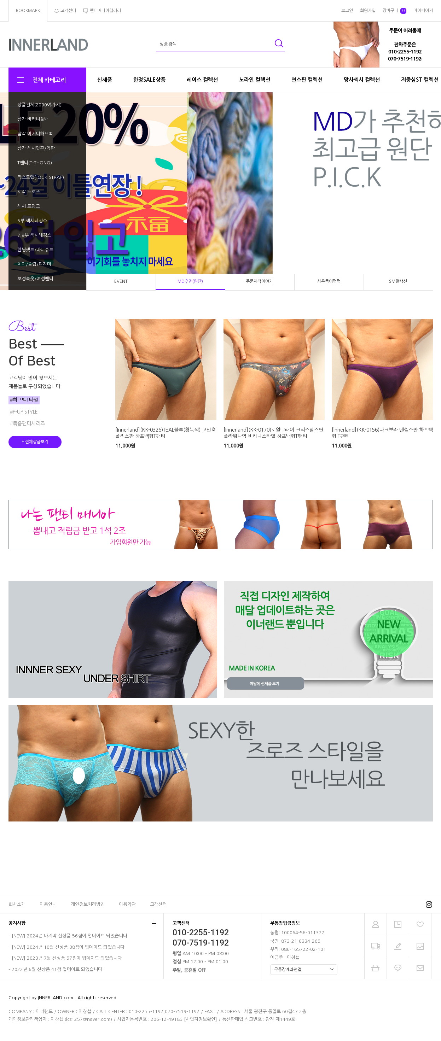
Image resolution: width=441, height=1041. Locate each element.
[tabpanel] (220, 191)
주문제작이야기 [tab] (259, 281)
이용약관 (127, 904)
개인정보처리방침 (88, 904)
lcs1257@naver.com (88, 1019)
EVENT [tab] (121, 281)
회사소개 (16, 904)
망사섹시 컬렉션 (362, 79)
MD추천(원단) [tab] (190, 281)
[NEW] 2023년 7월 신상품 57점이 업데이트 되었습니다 (67, 958)
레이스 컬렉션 (202, 79)
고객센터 (158, 904)
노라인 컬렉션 (254, 79)
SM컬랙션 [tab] (398, 281)
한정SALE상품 (149, 79)
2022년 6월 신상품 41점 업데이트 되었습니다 (57, 969)
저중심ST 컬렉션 (420, 79)
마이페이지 (423, 10)
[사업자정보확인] (200, 1019)
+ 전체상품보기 (35, 441)
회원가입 (368, 10)
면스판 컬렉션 (307, 79)
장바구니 (394, 11)
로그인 (347, 10)
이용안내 (48, 904)
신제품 (104, 79)
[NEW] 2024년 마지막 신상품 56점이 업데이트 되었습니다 (69, 936)
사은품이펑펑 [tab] (329, 281)
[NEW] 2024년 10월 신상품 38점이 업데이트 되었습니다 (68, 947)
